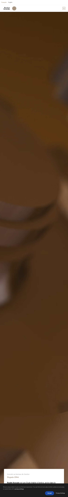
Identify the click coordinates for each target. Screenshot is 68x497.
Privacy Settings (60, 493)
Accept (50, 493)
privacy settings (19, 489)
